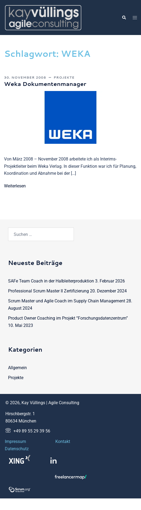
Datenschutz (17, 448)
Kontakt (62, 441)
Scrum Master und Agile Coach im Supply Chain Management (66, 300)
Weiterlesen (15, 185)
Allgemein (17, 367)
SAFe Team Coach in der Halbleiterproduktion (51, 281)
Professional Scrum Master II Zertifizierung (48, 291)
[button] (124, 17)
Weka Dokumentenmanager (45, 84)
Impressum (15, 441)
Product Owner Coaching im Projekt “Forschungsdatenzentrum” (68, 318)
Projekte (64, 77)
